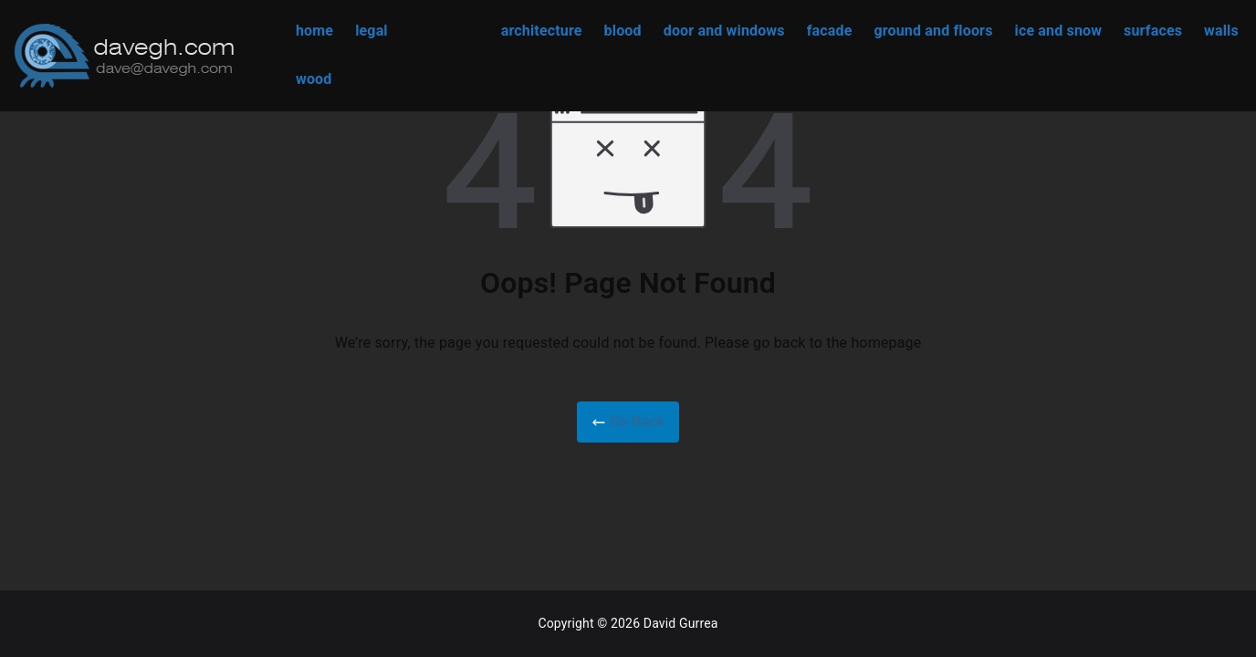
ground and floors (933, 30)
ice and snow (1059, 30)
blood (623, 30)
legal (371, 30)
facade (830, 30)
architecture (541, 30)
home (314, 30)
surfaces (1153, 30)
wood (313, 79)
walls (1221, 30)
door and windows (724, 30)
